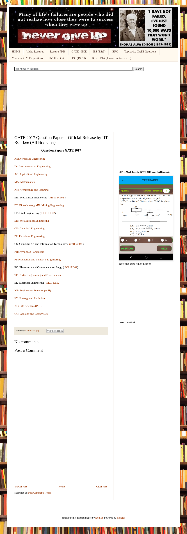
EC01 (68, 267)
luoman (99, 517)
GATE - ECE (79, 51)
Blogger (121, 517)
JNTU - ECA (56, 58)
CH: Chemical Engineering (29, 228)
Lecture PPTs (57, 51)
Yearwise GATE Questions (27, 58)
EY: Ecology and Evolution (29, 298)
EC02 (74, 267)
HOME (16, 51)
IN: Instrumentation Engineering (32, 166)
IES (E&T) (99, 51)
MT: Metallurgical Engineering (31, 220)
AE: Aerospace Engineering (29, 158)
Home (62, 486)
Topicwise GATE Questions (140, 51)
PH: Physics (21, 251)
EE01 (49, 282)
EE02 (56, 282)
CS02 (79, 243)
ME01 (52, 197)
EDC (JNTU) (78, 58)
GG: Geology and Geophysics (31, 313)
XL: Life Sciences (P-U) (28, 305)
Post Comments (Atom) (40, 492)
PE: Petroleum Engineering (29, 236)
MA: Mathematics (24, 181)
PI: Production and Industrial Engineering (37, 259)
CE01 (44, 212)
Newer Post (21, 486)
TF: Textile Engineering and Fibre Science (37, 274)
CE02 (51, 212)
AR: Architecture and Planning (31, 189)
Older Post (101, 486)
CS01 (72, 243)
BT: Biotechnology (25, 205)
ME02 (60, 197)
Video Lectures (35, 51)
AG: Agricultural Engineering (30, 174)
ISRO (115, 51)
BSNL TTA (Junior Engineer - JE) (111, 58)
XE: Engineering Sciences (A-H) (32, 290)
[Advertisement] (93, 101)
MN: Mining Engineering (50, 205)
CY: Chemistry (36, 251)
